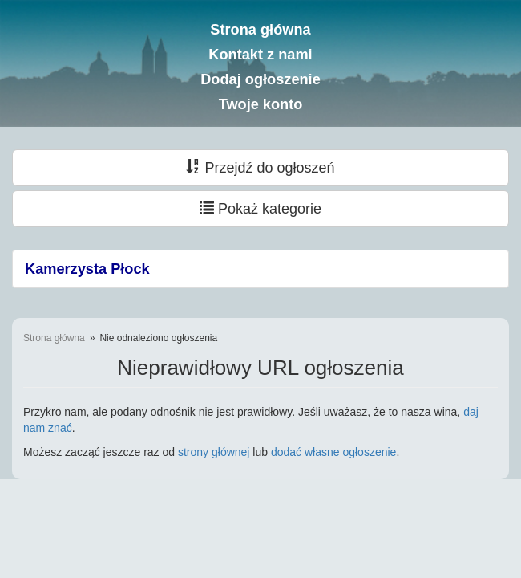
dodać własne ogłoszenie (333, 452)
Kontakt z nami (260, 55)
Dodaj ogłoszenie (260, 79)
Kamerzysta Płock (87, 269)
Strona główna (260, 30)
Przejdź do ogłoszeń (260, 167)
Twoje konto (261, 104)
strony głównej (214, 452)
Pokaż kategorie (260, 208)
